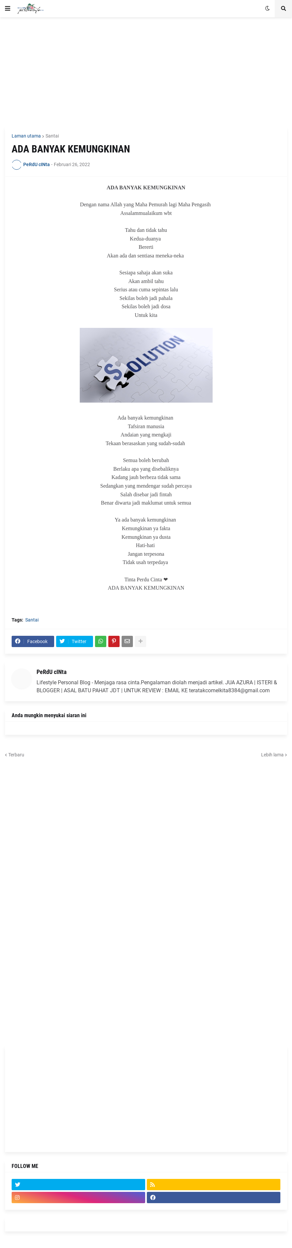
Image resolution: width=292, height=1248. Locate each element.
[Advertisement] (146, 72)
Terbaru (16, 754)
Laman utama (26, 136)
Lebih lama (272, 754)
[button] (7, 8)
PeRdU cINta (51, 671)
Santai (52, 136)
